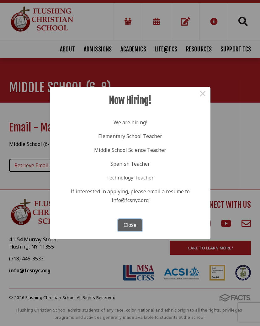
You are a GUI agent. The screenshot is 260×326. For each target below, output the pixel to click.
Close (130, 225)
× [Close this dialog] (203, 94)
